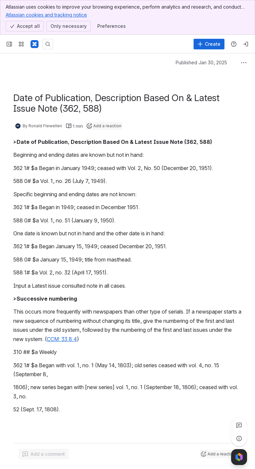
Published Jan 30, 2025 (201, 62)
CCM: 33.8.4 (62, 339)
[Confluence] (34, 44)
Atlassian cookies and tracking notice (46, 15)
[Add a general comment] (44, 454)
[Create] (209, 44)
